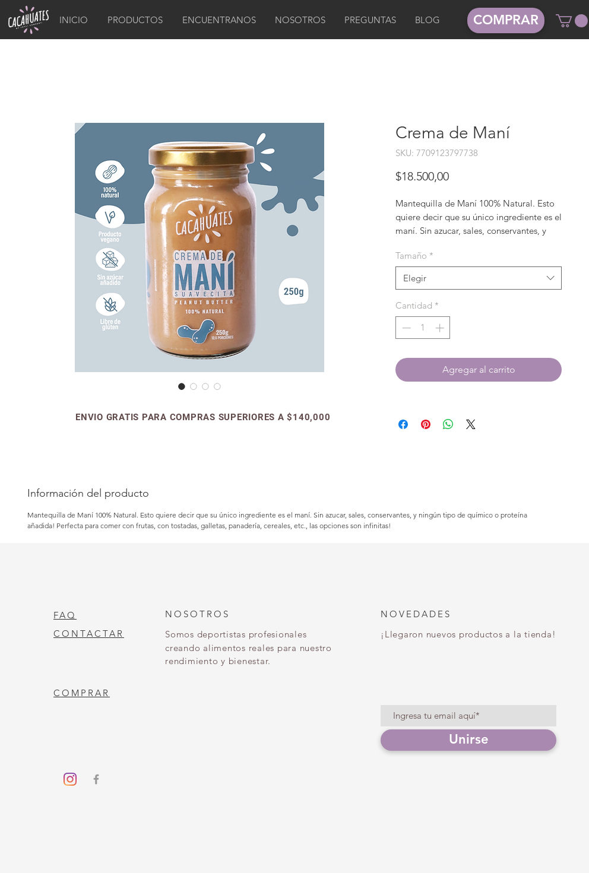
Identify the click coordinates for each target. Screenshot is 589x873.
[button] (572, 20)
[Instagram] (70, 779)
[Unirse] (468, 740)
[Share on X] (471, 424)
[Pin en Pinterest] (426, 424)
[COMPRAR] (505, 20)
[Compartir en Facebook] (403, 424)
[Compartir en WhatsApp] (448, 424)
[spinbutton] (423, 328)
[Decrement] (405, 328)
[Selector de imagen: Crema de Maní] (182, 386)
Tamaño (414, 255)
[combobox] (478, 278)
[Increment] (441, 328)
